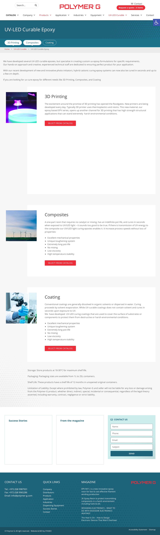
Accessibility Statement (138, 529)
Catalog (12, 15)
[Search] (36, 5)
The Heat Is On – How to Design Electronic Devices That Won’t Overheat (99, 519)
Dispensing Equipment (53, 505)
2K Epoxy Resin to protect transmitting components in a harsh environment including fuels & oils (98, 501)
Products (45, 15)
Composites (32, 42)
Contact (150, 15)
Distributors (48, 492)
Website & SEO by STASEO (41, 531)
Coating (50, 42)
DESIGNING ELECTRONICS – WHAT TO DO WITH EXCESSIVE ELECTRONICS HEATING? (98, 511)
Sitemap (152, 529)
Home (7, 49)
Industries (80, 15)
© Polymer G (10, 531)
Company (29, 15)
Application (62, 15)
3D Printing (13, 42)
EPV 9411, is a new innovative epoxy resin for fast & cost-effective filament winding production (98, 491)
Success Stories (50, 508)
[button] (156, 22)
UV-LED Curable (118, 15)
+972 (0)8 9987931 (18, 489)
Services (136, 15)
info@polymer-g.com (21, 495)
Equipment (97, 15)
